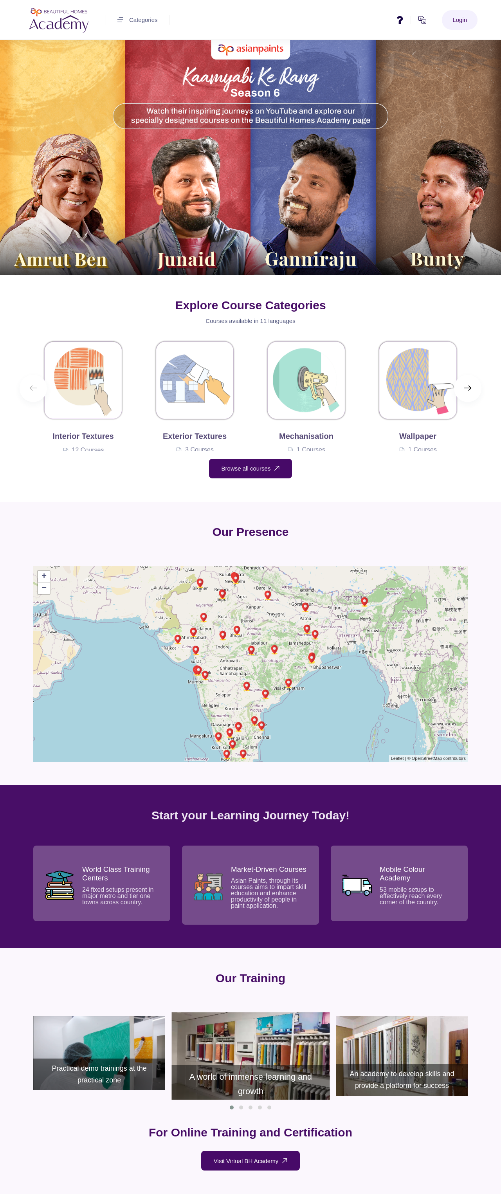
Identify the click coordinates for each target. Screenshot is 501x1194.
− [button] (44, 588)
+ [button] (44, 577)
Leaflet (397, 758)
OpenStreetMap (427, 758)
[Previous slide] (33, 388)
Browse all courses (251, 468)
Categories (137, 19)
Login (459, 19)
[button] (231, 1107)
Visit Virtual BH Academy (250, 1161)
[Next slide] (467, 388)
